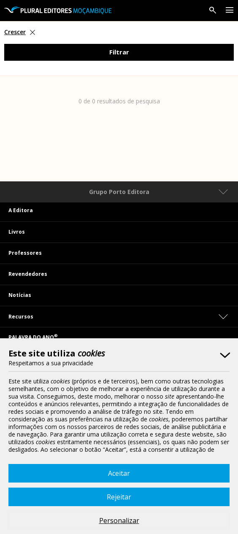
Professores (25, 252)
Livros (16, 231)
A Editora (20, 210)
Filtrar (119, 52)
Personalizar (119, 520)
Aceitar (119, 473)
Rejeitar (119, 497)
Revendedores (27, 274)
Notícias (19, 295)
